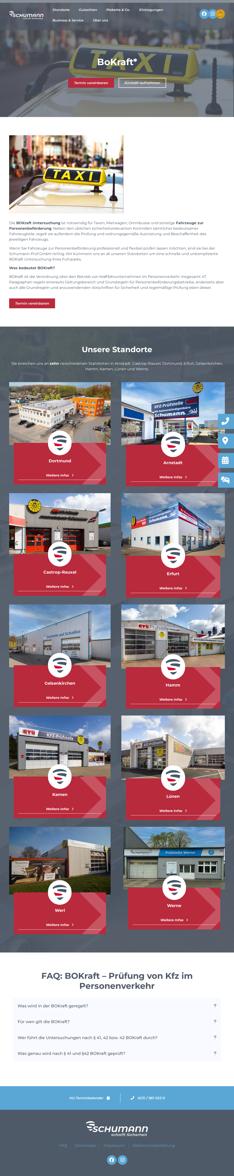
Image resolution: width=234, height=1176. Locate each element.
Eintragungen (151, 10)
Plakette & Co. (118, 10)
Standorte (61, 10)
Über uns (100, 20)
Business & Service (68, 20)
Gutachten (88, 10)
